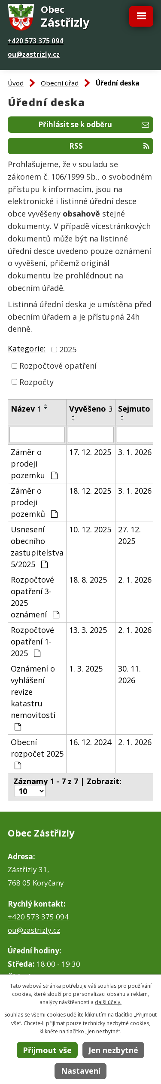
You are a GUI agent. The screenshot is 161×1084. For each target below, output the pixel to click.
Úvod (16, 83)
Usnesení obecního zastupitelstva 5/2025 (37, 546)
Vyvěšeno (90, 408)
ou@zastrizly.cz (34, 54)
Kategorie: (27, 348)
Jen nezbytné (113, 1050)
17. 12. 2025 (90, 452)
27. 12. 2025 (129, 535)
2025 (67, 349)
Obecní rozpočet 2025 (37, 753)
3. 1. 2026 (135, 452)
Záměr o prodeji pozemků (34, 502)
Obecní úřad (60, 83)
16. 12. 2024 (90, 742)
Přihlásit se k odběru (93, 124)
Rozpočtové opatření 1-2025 (32, 641)
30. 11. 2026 (129, 674)
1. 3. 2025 (86, 668)
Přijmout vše (47, 1050)
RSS (109, 146)
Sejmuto (137, 408)
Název (26, 408)
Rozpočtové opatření (58, 365)
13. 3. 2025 (88, 630)
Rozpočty (36, 381)
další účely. (108, 1002)
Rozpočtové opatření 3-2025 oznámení (35, 597)
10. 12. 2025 (90, 529)
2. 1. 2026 (135, 579)
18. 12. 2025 (90, 491)
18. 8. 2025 (88, 579)
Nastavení (80, 1071)
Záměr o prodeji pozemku (34, 463)
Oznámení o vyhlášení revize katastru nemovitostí (33, 697)
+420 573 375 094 (35, 41)
